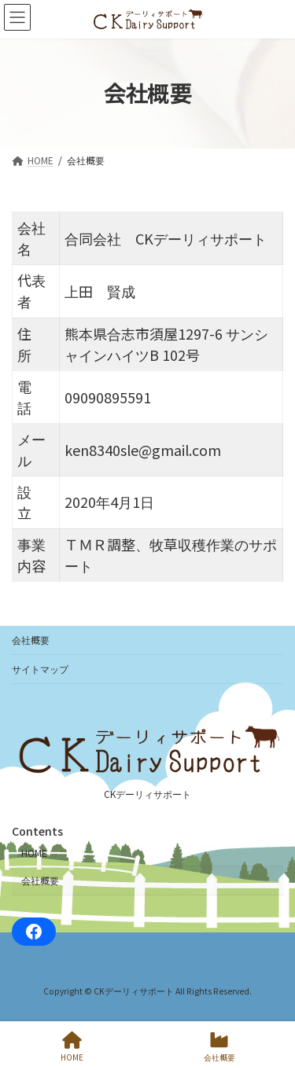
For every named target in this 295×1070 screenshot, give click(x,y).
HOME (34, 852)
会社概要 (31, 639)
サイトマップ (40, 668)
